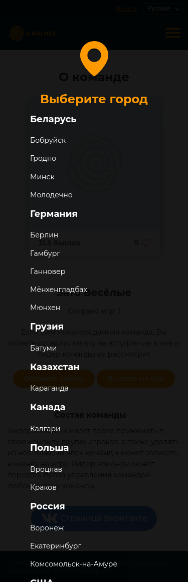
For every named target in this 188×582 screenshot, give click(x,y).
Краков (43, 487)
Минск (42, 176)
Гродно (43, 158)
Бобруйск (48, 140)
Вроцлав (46, 469)
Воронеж (47, 527)
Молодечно (51, 194)
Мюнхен (45, 307)
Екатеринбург (55, 545)
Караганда (49, 388)
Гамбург (45, 253)
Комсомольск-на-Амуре (73, 563)
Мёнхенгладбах (58, 289)
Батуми (43, 348)
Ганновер (47, 271)
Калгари (45, 428)
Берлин (44, 234)
